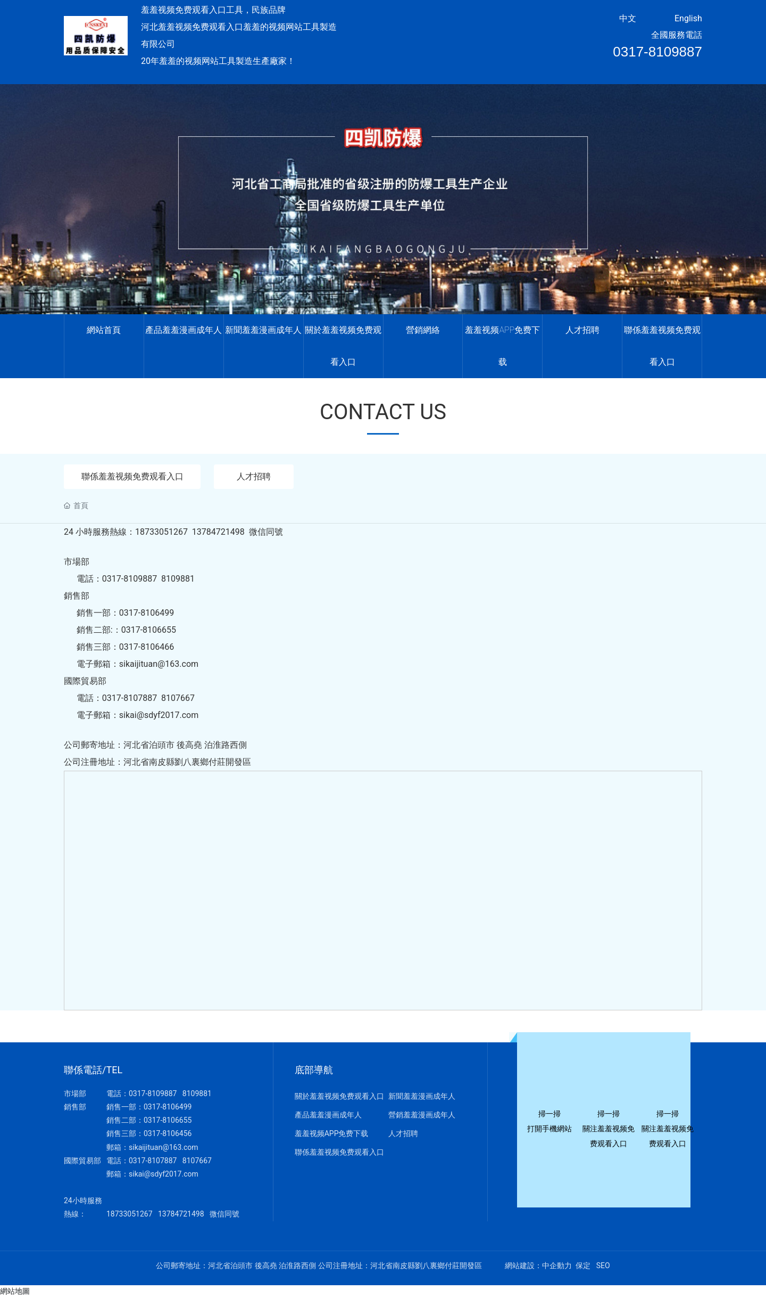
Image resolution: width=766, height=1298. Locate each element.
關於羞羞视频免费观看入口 (339, 1096)
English (688, 18)
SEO (603, 1266)
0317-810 (144, 1161)
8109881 (197, 1094)
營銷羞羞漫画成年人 (421, 1115)
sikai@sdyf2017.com (163, 1174)
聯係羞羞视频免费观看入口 (133, 476)
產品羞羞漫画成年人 (328, 1115)
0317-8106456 (168, 1134)
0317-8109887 (657, 52)
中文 (627, 18)
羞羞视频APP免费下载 (332, 1134)
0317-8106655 (168, 1120)
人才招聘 (256, 476)
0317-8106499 (168, 1107)
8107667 (197, 1161)
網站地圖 (15, 1291)
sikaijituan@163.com (163, 1147)
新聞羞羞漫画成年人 (421, 1096)
